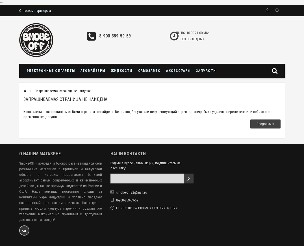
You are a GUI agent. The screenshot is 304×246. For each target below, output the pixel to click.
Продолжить (265, 124)
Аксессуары (178, 71)
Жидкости (122, 71)
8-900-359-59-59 (115, 36)
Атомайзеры (93, 71)
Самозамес (149, 71)
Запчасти (206, 71)
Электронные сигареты (51, 71)
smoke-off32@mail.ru (131, 192)
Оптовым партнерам (35, 10)
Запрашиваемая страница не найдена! (63, 91)
